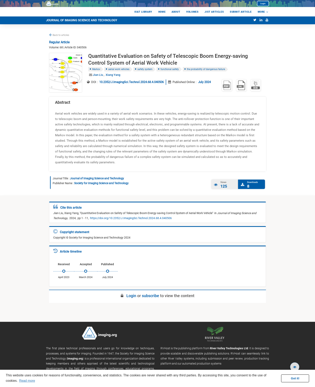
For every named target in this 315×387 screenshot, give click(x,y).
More (261, 11)
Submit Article (241, 11)
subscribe (150, 295)
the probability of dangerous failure (206, 69)
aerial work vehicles (118, 69)
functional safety (170, 69)
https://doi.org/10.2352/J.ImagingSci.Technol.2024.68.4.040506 (130, 218)
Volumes (192, 11)
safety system (144, 69)
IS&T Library (143, 11)
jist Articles (214, 11)
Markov (96, 69)
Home (162, 11)
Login (263, 3)
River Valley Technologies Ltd (229, 348)
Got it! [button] (295, 378)
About (176, 11)
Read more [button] (27, 380)
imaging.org (75, 358)
